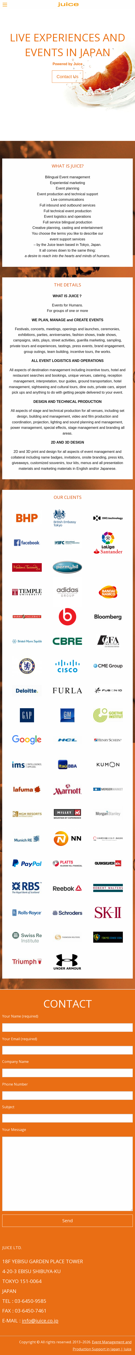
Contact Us (67, 76)
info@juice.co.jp (40, 1320)
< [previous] (6, 76)
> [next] (132, 76)
